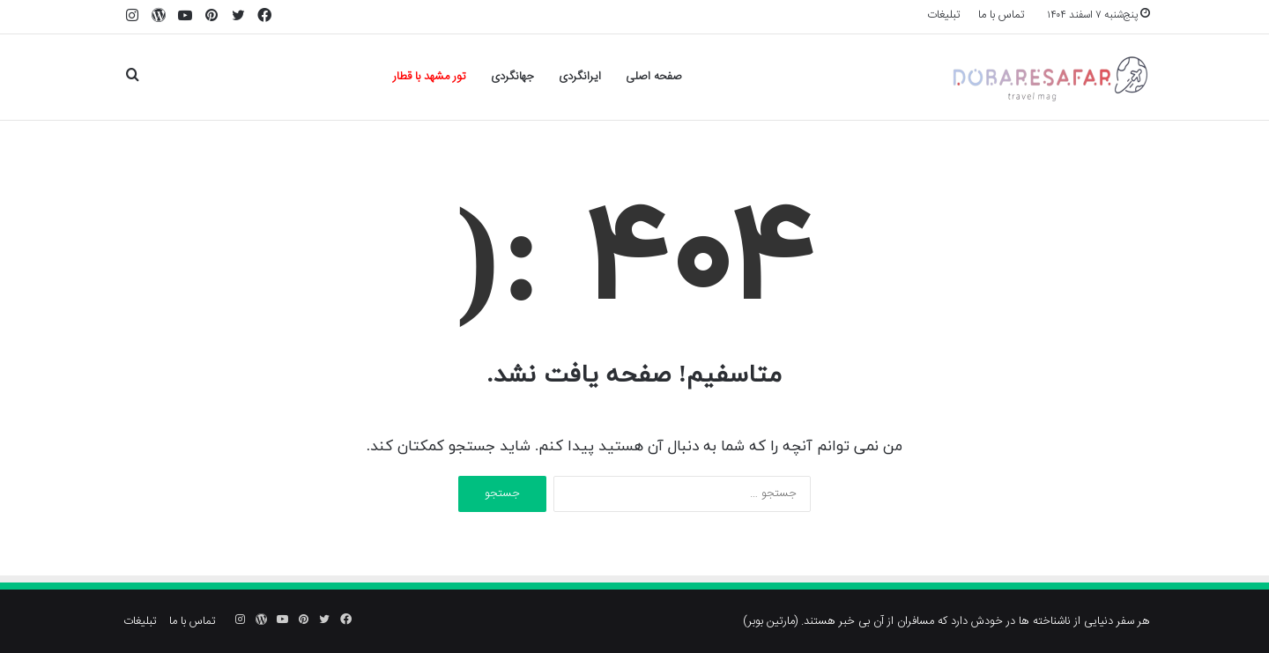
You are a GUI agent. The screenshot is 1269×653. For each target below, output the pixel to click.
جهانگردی (512, 76)
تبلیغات (944, 15)
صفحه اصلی (654, 76)
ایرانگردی (580, 76)
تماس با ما (1001, 15)
